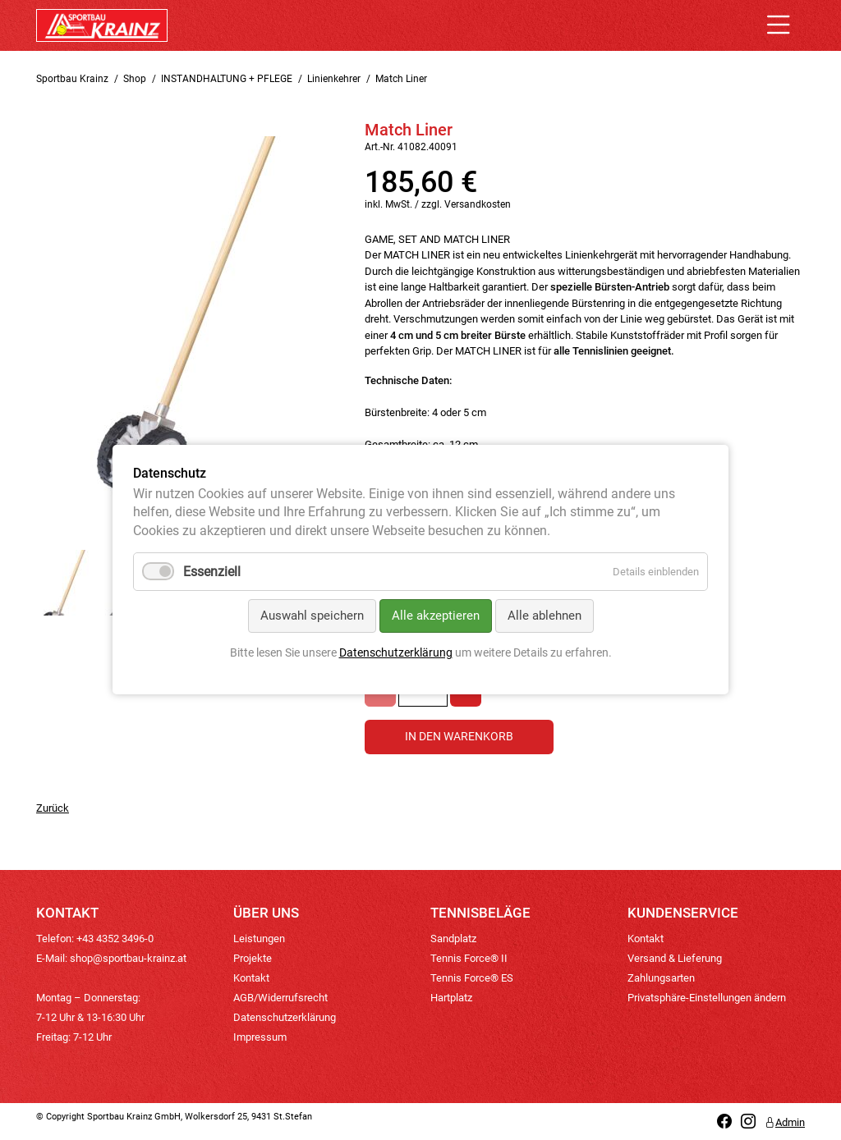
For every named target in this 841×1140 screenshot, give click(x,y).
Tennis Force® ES (471, 978)
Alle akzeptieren (436, 616)
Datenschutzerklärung (284, 1017)
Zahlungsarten (661, 978)
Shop (134, 79)
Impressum (260, 1037)
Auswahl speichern (312, 616)
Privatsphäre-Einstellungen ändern (706, 997)
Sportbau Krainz (72, 79)
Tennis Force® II (469, 958)
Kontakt (251, 978)
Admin (785, 1122)
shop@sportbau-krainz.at (128, 958)
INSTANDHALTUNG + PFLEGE (226, 79)
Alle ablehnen (544, 616)
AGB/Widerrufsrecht (280, 997)
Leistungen (259, 938)
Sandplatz (453, 938)
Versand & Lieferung (674, 958)
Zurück (52, 808)
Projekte (252, 958)
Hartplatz (451, 997)
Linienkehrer (334, 79)
